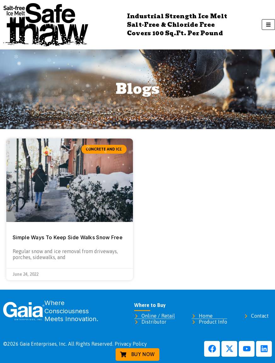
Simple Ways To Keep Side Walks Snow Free (68, 237)
